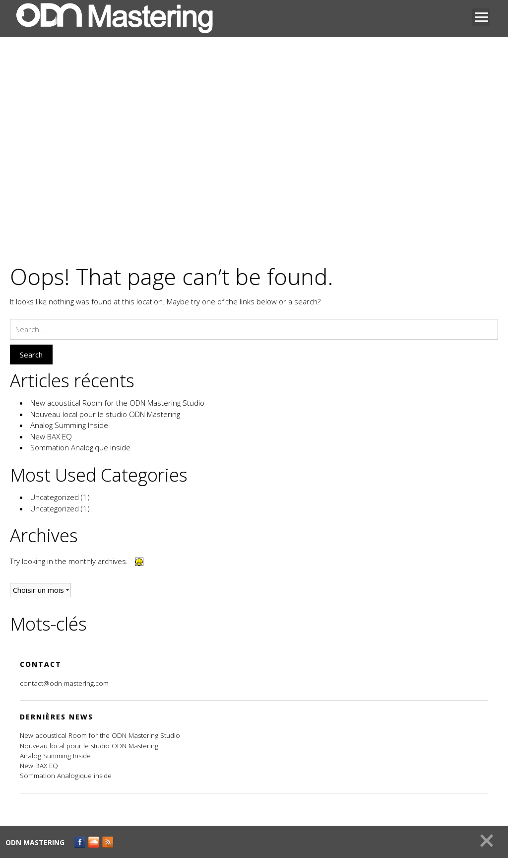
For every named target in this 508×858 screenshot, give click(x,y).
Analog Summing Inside (69, 425)
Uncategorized (54, 497)
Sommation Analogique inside (80, 447)
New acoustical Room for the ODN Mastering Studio (117, 403)
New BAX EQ (51, 436)
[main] (254, 449)
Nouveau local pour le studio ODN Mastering (105, 414)
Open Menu (481, 17)
